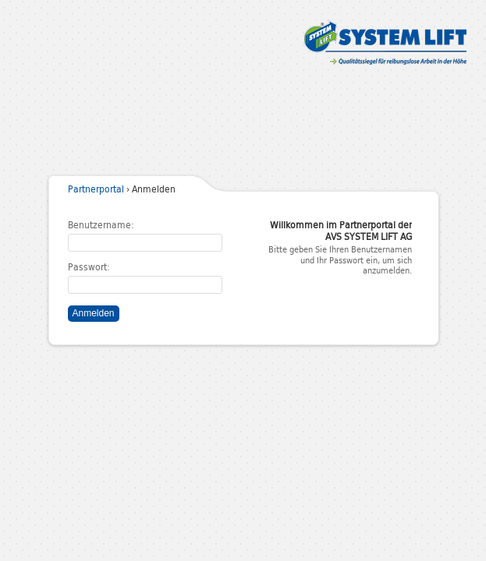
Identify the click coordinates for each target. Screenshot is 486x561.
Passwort (87, 269)
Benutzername (99, 227)
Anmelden (94, 313)
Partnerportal (96, 191)
